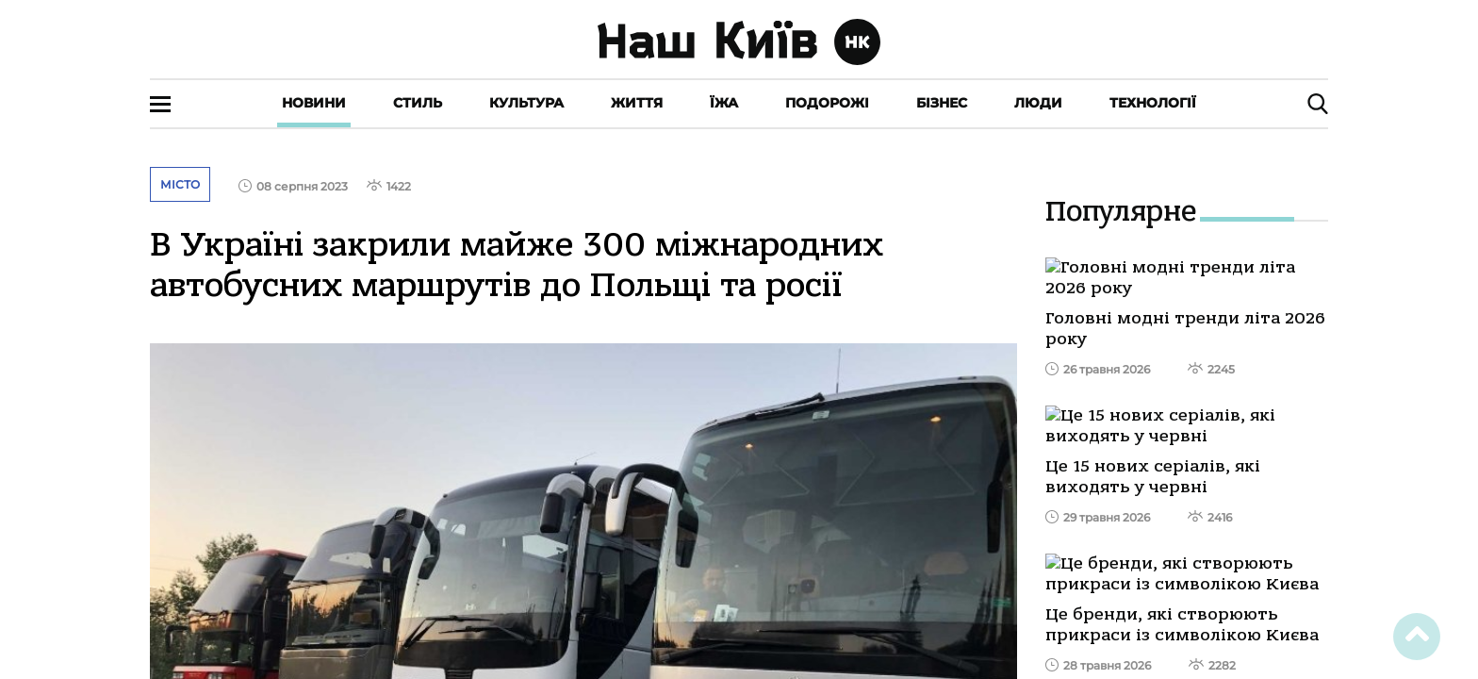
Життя (637, 102)
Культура (526, 102)
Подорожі (827, 102)
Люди (1038, 102)
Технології (1152, 102)
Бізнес (941, 102)
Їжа (724, 102)
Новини (314, 102)
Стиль (417, 102)
